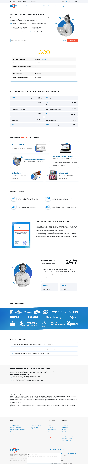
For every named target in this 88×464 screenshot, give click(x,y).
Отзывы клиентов (52, 429)
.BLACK (13, 102)
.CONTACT (48, 108)
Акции (76, 6)
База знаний (65, 427)
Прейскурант (43, 59)
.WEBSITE (14, 108)
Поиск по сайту (66, 423)
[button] (44, 344)
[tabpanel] (44, 63)
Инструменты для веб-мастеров (70, 436)
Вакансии (50, 433)
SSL (56, 6)
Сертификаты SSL (14, 433)
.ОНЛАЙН (14, 119)
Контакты (50, 425)
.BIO (12, 113)
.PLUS (47, 119)
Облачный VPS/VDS (36, 425)
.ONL (47, 97)
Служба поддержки (67, 433)
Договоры (50, 427)
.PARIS (13, 124)
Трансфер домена (14, 425)
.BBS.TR (13, 97)
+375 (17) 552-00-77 (71, 451)
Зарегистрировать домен (16, 423)
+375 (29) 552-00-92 (57, 451)
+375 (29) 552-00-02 (71, 453)
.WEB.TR (47, 124)
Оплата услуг (65, 425)
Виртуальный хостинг (36, 423)
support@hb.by (57, 234)
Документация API (66, 440)
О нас (49, 423)
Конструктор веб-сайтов (16, 431)
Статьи (64, 429)
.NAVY (47, 113)
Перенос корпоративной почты (17, 429)
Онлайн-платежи (35, 430)
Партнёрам (65, 431)
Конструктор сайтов (65, 6)
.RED (47, 102)
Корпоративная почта (15, 427)
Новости (50, 431)
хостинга (56, 404)
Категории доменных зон (68, 438)
